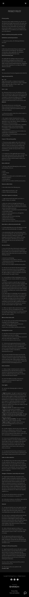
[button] (5, 3)
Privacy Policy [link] (14, 591)
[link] (25, 3)
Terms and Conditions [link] (14, 593)
